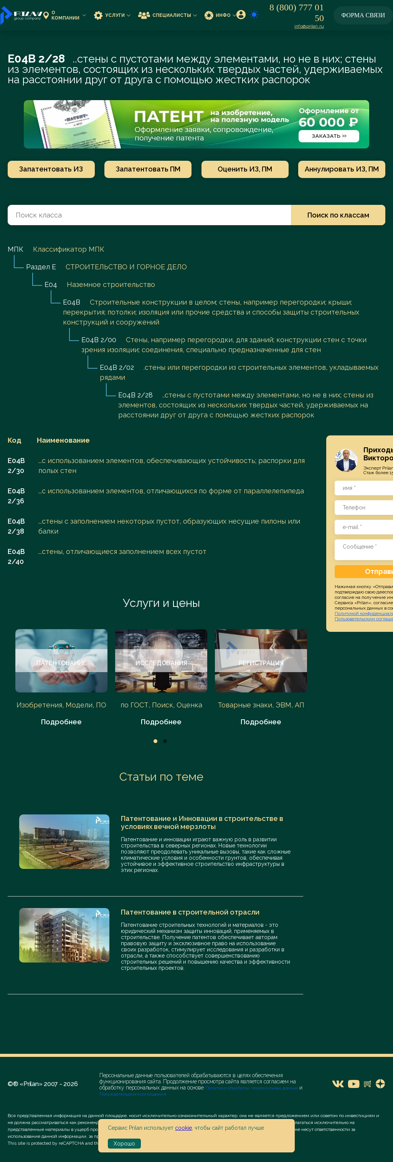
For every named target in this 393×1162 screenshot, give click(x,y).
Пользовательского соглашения (132, 1094)
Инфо (220, 15)
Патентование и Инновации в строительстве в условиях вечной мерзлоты (202, 822)
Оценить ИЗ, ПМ (245, 169)
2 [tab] (165, 741)
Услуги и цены (161, 603)
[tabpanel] (61, 678)
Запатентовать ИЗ (51, 169)
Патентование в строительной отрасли (190, 912)
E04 (51, 284)
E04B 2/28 (135, 395)
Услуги (112, 15)
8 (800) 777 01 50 (296, 12)
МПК (15, 249)
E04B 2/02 (117, 367)
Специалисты (167, 15)
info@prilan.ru (309, 26)
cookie (183, 1128)
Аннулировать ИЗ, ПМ (342, 169)
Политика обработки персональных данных (252, 1088)
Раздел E (41, 267)
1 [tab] (155, 741)
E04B (71, 302)
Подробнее (61, 722)
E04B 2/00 (98, 340)
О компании (64, 15)
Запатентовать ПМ (148, 169)
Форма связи (363, 15)
